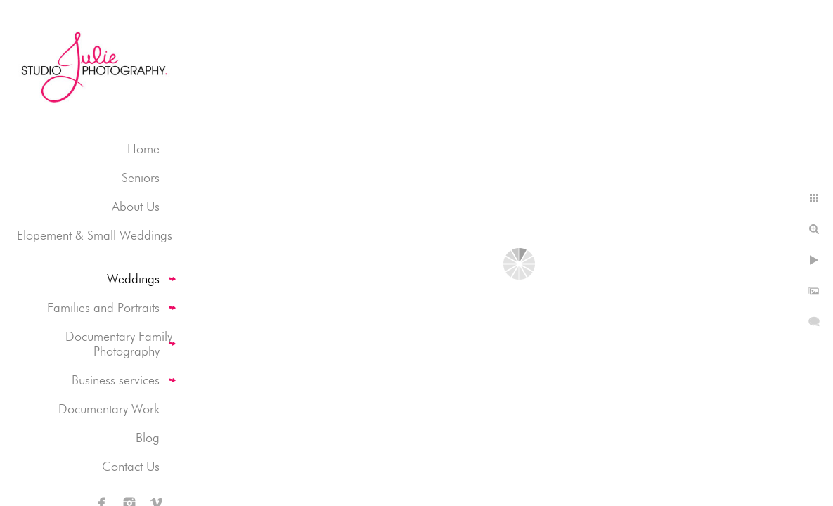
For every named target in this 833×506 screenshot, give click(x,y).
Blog (148, 437)
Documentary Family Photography (118, 343)
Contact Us (131, 466)
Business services (116, 379)
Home (143, 148)
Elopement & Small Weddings (94, 235)
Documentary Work (109, 408)
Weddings (133, 278)
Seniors (141, 177)
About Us (136, 206)
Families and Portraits (103, 307)
